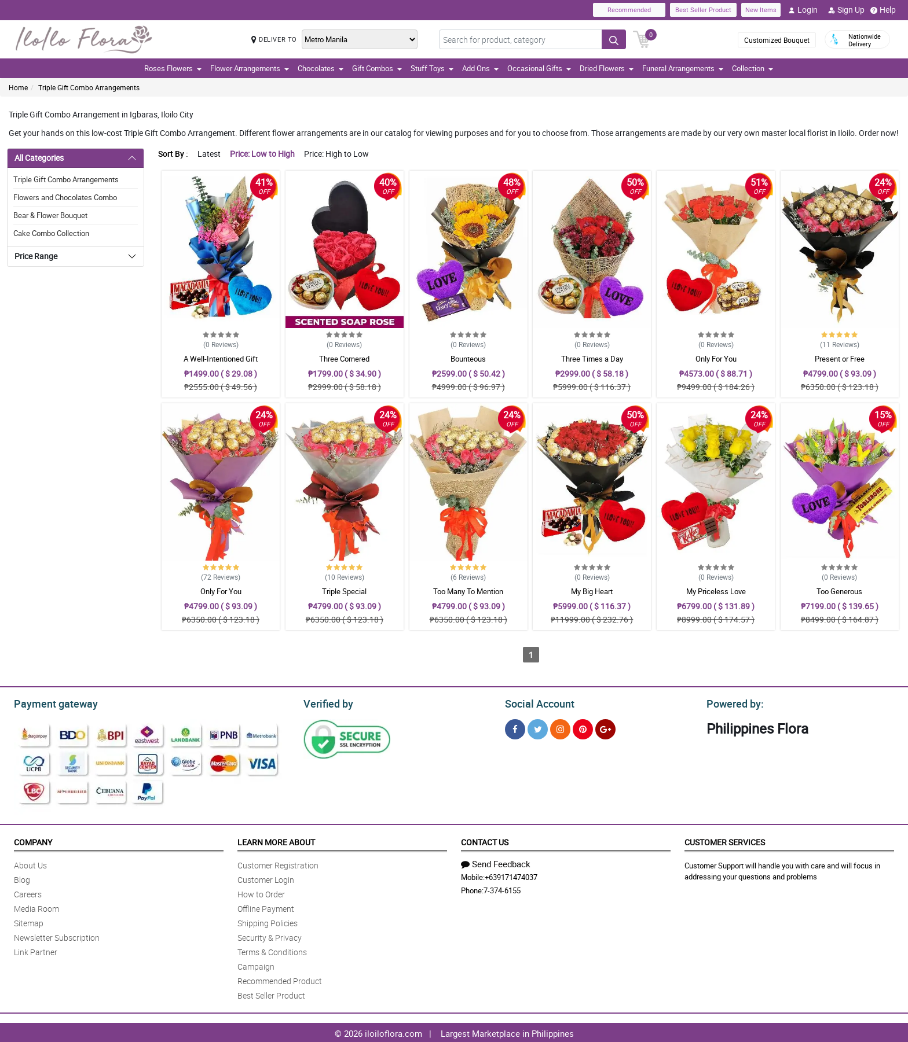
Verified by (326, 702)
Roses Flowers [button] (173, 68)
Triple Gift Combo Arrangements (89, 87)
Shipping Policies (267, 921)
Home (18, 87)
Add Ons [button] (480, 68)
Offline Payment (265, 906)
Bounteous (468, 359)
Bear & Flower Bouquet (50, 215)
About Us (30, 863)
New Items (761, 9)
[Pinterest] (583, 727)
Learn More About (276, 840)
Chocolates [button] (320, 68)
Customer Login (265, 877)
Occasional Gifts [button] (539, 68)
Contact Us (484, 840)
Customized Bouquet (777, 40)
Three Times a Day (592, 359)
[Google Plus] (605, 727)
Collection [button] (752, 68)
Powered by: (732, 702)
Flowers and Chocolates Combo (65, 197)
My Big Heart (592, 591)
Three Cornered (344, 359)
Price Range (35, 256)
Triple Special (344, 591)
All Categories (39, 157)
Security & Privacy (269, 935)
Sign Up (846, 9)
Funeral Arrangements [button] (682, 68)
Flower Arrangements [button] (249, 68)
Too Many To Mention (468, 591)
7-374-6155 (502, 888)
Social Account (536, 702)
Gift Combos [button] (377, 68)
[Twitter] (538, 727)
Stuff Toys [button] (432, 68)
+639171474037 (511, 875)
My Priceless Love (716, 591)
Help (883, 9)
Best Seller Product (703, 9)
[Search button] (614, 39)
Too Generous (839, 591)
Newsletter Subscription (57, 935)
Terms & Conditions (272, 950)
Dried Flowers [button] (607, 68)
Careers (28, 892)
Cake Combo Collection (51, 233)
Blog (22, 877)
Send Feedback (495, 862)
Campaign (255, 964)
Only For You (716, 359)
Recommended (629, 9)
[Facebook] (515, 727)
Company (33, 840)
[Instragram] (560, 727)
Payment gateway (50, 702)
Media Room (36, 906)
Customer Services (724, 840)
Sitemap (28, 921)
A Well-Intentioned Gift (221, 359)
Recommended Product (279, 979)
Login (803, 9)
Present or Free (840, 359)
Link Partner (35, 950)
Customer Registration (277, 863)
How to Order (261, 892)
